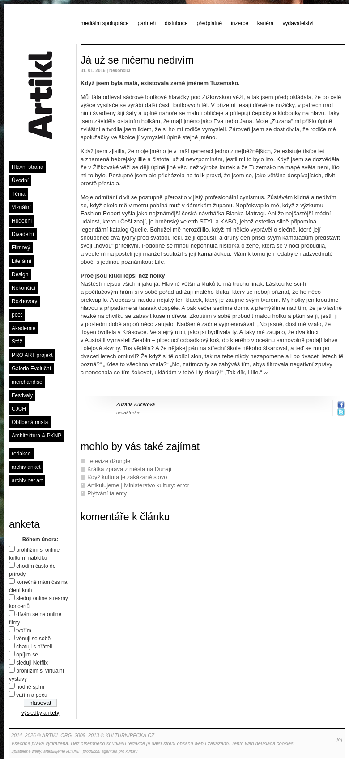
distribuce (176, 23)
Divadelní (23, 234)
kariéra (265, 23)
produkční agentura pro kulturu (110, 751)
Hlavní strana (27, 167)
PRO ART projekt (32, 355)
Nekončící (23, 288)
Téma (19, 194)
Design (20, 274)
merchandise (27, 382)
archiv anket (26, 467)
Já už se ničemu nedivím (137, 60)
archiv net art (27, 480)
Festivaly (22, 395)
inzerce (239, 23)
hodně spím (30, 687)
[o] (339, 739)
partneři (146, 23)
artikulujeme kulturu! (61, 751)
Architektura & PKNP (36, 436)
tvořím (23, 630)
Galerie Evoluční (31, 368)
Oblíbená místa (30, 422)
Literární (21, 261)
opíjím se (27, 655)
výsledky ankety (40, 713)
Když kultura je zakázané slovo (127, 477)
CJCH (19, 409)
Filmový (21, 247)
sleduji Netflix (32, 663)
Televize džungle (108, 461)
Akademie (23, 328)
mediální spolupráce (104, 23)
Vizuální (21, 207)
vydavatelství (298, 23)
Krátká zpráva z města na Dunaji (129, 469)
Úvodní (20, 180)
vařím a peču (31, 695)
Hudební (22, 221)
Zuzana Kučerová (135, 404)
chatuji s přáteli (34, 646)
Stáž (17, 342)
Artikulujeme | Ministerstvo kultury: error (138, 485)
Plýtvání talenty (107, 493)
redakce (21, 453)
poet (17, 315)
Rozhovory (24, 301)
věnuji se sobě (33, 638)
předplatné (209, 23)
